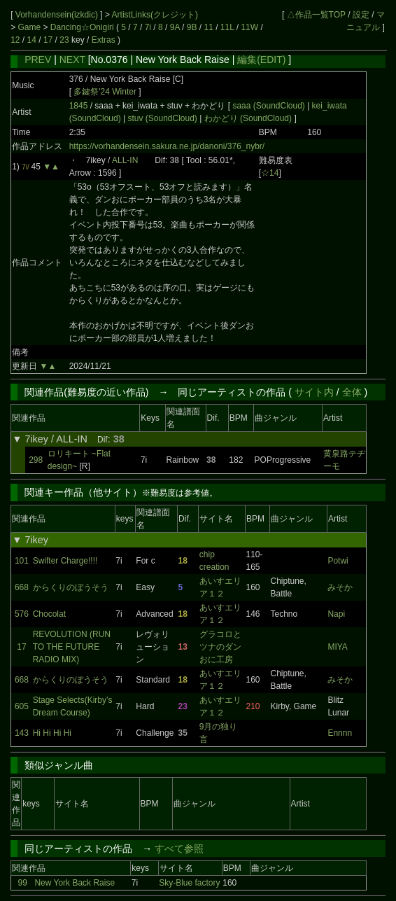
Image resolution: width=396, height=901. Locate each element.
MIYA (337, 647)
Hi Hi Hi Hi (52, 733)
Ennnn (339, 733)
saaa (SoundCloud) (269, 106)
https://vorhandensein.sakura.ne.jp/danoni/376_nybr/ (167, 146)
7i (148, 27)
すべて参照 (179, 848)
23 (64, 40)
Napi (336, 614)
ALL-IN (125, 160)
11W (249, 27)
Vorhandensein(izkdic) (57, 15)
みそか (340, 587)
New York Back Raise (74, 883)
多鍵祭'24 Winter (104, 92)
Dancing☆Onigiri (83, 27)
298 (36, 460)
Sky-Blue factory (189, 883)
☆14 (269, 173)
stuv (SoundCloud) (162, 118)
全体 (352, 392)
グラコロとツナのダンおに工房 (220, 646)
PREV (37, 59)
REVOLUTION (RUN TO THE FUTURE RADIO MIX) (72, 646)
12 (15, 40)
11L (227, 27)
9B (192, 27)
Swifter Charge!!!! (65, 561)
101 (22, 561)
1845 (78, 106)
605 (22, 706)
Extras (103, 40)
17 (47, 40)
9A (175, 27)
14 (31, 40)
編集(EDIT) (261, 59)
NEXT (72, 59)
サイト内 (314, 392)
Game (30, 27)
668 (22, 587)
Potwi (337, 561)
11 (208, 27)
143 (22, 733)
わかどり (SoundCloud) (247, 118)
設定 (361, 15)
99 (22, 883)
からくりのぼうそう (70, 587)
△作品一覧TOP (316, 15)
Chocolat (49, 614)
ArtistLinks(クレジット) (155, 15)
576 (22, 614)
